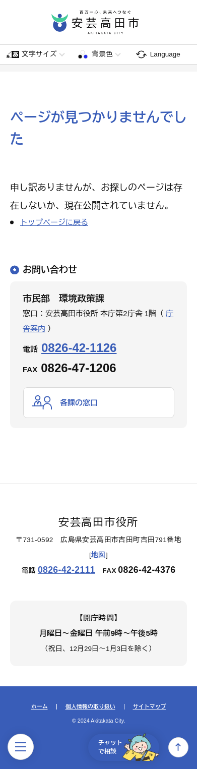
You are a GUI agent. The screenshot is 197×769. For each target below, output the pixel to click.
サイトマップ (149, 706)
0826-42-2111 (66, 570)
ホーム (39, 706)
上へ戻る (178, 747)
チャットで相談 (128, 747)
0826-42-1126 (78, 347)
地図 (98, 555)
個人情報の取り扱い (90, 706)
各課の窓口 (79, 402)
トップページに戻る (54, 222)
